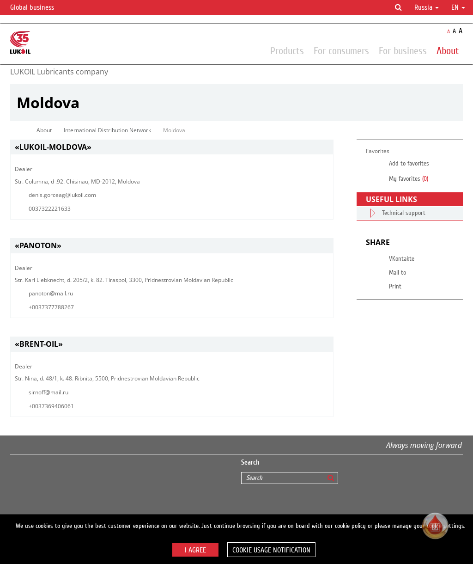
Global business (37, 7)
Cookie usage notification (271, 550)
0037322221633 (50, 208)
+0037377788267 (51, 307)
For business (403, 50)
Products (287, 50)
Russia (426, 7)
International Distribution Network (107, 130)
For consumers (341, 50)
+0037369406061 (51, 406)
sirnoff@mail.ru (48, 392)
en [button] (458, 7)
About (448, 50)
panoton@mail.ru (51, 293)
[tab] (172, 147)
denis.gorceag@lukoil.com (62, 194)
